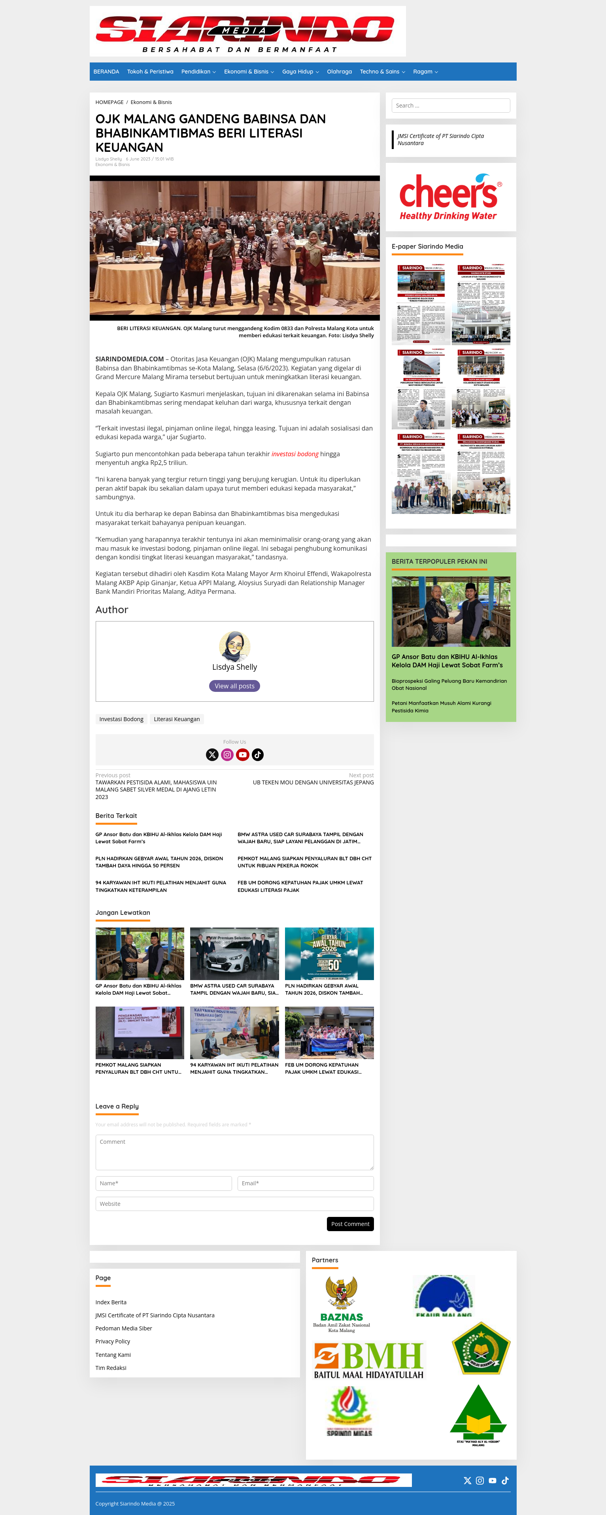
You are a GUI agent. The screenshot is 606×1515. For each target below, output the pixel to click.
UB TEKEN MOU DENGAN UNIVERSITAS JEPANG (307, 779)
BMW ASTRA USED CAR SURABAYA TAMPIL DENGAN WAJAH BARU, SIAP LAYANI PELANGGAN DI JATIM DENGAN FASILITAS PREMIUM (300, 838)
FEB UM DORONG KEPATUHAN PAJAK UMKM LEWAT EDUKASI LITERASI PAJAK (300, 886)
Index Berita (111, 1302)
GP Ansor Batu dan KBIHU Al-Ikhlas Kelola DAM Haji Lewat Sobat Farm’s (159, 837)
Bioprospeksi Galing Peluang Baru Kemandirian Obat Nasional (449, 684)
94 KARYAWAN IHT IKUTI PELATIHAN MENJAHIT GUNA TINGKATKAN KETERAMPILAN (161, 886)
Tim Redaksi (111, 1367)
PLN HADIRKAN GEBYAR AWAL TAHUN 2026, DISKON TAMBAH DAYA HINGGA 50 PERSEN (159, 862)
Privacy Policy (113, 1341)
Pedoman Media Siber (124, 1328)
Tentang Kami (113, 1354)
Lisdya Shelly (234, 666)
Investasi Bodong (121, 719)
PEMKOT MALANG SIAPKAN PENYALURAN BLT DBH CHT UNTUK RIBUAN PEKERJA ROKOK (305, 862)
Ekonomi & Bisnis (113, 164)
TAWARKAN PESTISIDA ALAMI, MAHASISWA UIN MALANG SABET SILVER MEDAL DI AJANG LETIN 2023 (162, 786)
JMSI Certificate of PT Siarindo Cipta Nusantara (441, 139)
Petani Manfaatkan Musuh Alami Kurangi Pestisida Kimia (441, 706)
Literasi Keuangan (177, 719)
